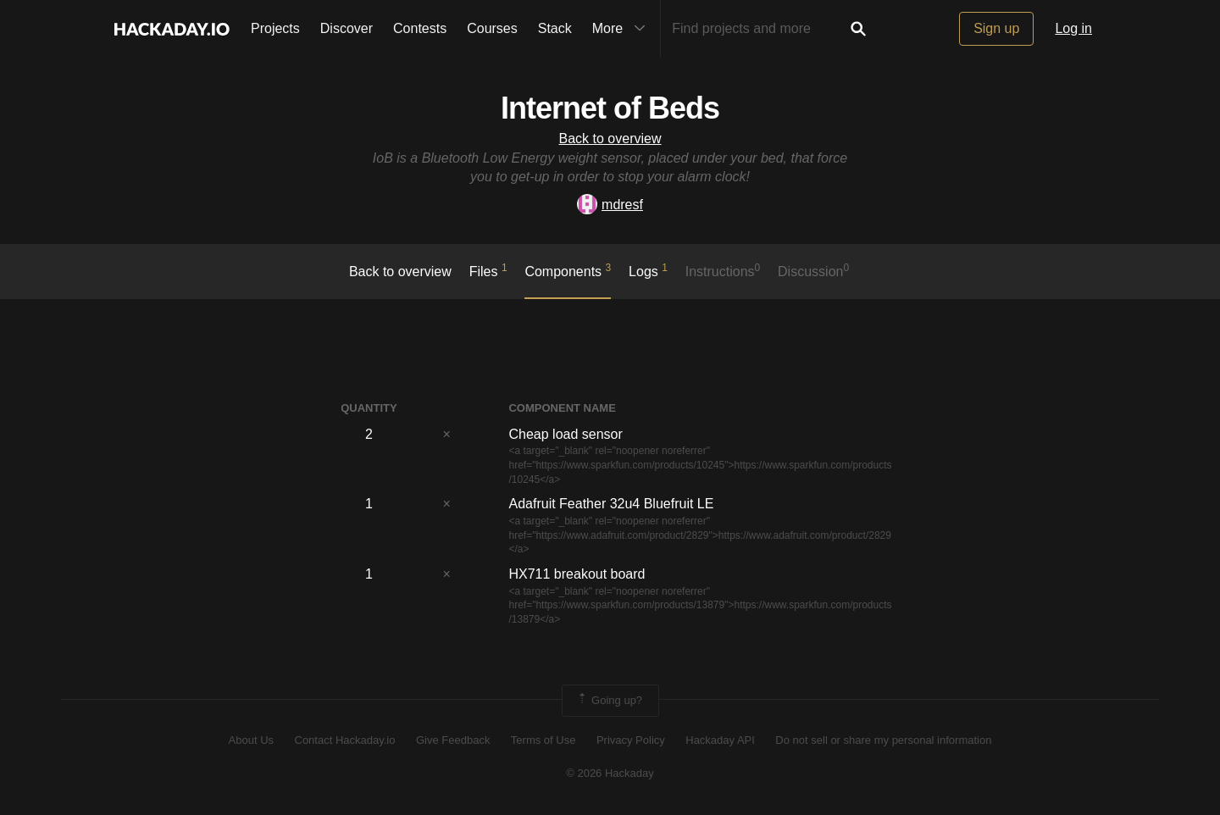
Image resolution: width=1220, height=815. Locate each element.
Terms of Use (543, 740)
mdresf (610, 204)
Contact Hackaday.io (345, 740)
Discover (346, 28)
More (622, 29)
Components (567, 270)
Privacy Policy (630, 740)
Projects (275, 28)
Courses (492, 28)
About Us (251, 740)
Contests (419, 28)
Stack (555, 28)
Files (488, 270)
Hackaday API (720, 740)
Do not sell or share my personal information (883, 740)
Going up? (609, 700)
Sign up (996, 28)
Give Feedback (453, 740)
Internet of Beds (610, 108)
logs (648, 270)
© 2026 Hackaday (610, 773)
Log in (1073, 28)
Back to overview (610, 138)
